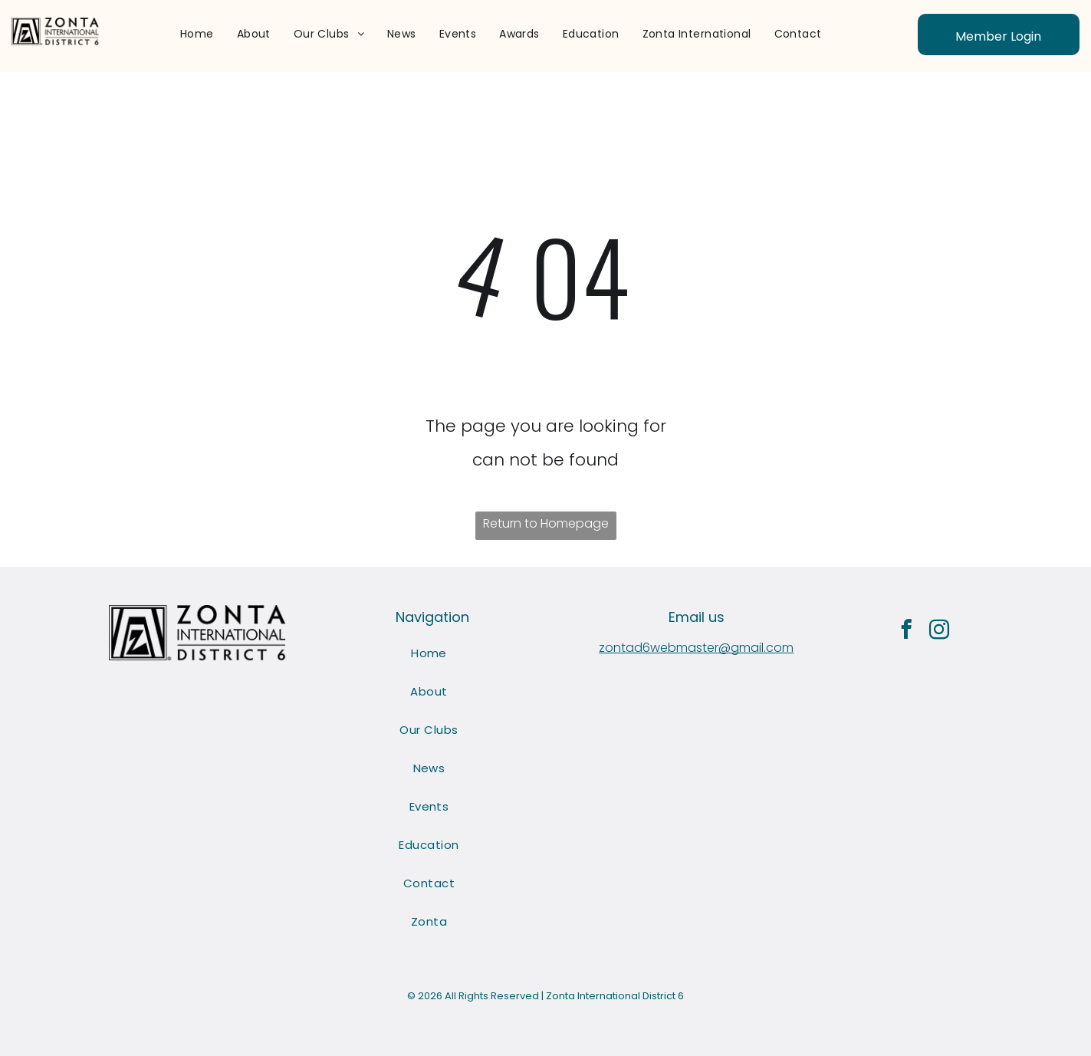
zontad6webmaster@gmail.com (696, 647)
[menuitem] (197, 33)
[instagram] (939, 632)
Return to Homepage (546, 523)
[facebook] (906, 632)
